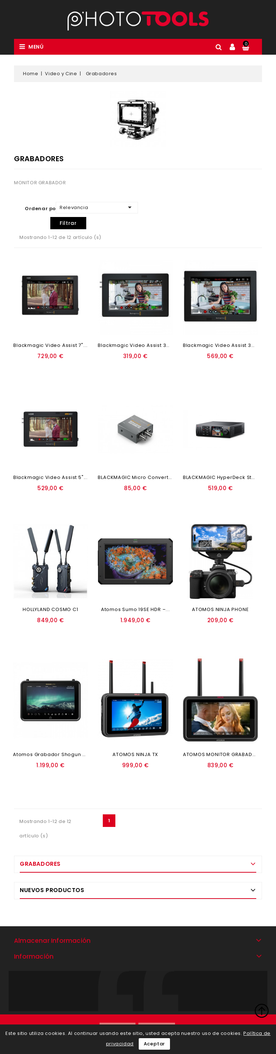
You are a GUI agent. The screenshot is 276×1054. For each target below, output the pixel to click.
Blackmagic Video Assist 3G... (136, 345)
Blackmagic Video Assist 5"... (50, 477)
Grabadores (40, 864)
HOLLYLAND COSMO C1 (50, 609)
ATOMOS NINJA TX (135, 754)
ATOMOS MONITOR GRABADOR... (223, 754)
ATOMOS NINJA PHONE (220, 609)
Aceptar (154, 1043)
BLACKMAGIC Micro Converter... (138, 477)
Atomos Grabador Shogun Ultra (54, 754)
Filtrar (68, 223)
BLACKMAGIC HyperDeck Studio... (225, 477)
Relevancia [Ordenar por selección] (97, 207)
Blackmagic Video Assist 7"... (50, 345)
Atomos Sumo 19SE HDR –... (135, 609)
